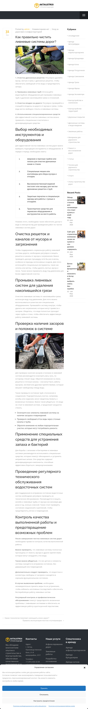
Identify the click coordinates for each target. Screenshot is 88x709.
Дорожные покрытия (76, 117)
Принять (44, 688)
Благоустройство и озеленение (75, 101)
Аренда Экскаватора (76, 94)
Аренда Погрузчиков (76, 70)
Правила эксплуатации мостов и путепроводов (43, 621)
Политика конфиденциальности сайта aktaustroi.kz (29, 706)
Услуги (71, 176)
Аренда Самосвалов (76, 76)
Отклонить (44, 695)
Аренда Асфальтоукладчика (76, 51)
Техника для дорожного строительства (74, 167)
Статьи (71, 159)
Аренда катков (72, 662)
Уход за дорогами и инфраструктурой (36, 30)
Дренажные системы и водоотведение (76, 124)
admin (27, 29)
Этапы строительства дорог (76, 183)
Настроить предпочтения (44, 701)
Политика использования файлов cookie (62, 706)
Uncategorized (73, 36)
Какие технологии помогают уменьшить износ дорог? (26, 618)
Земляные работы (75, 131)
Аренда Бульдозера (76, 58)
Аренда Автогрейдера (73, 43)
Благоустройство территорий (75, 110)
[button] (84, 667)
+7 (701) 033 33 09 (33, 662)
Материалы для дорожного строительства (74, 139)
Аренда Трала (73, 82)
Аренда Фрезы (74, 88)
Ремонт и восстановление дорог (74, 150)
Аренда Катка (73, 64)
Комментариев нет (40, 29)
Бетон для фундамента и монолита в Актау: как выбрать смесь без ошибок (72, 276)
